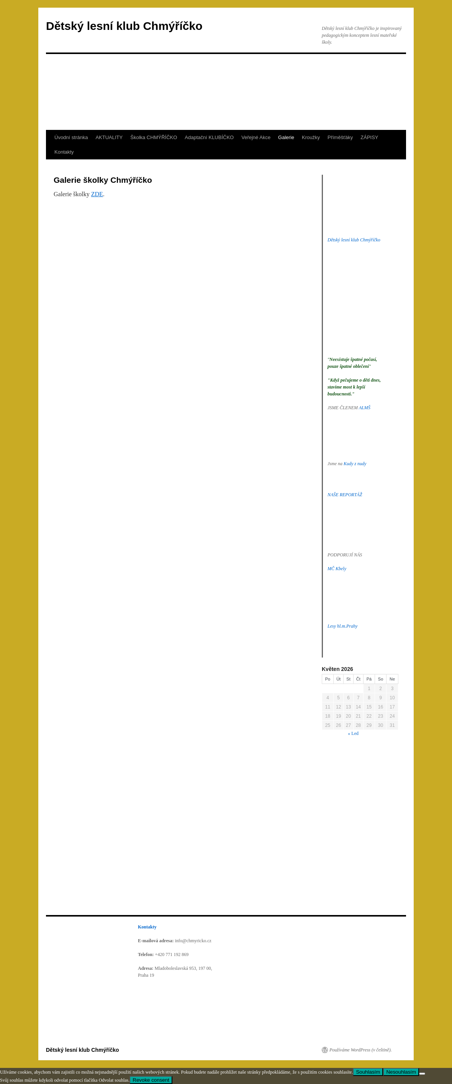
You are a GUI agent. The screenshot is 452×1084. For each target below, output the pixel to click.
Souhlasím (368, 1072)
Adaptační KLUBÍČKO (209, 137)
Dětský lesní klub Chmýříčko (124, 26)
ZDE (97, 194)
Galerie (286, 137)
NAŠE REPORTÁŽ (345, 494)
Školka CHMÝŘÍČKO (153, 137)
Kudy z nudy (355, 463)
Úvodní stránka (71, 137)
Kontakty (64, 152)
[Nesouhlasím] (422, 1074)
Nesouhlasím (401, 1072)
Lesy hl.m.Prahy (342, 626)
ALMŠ (364, 407)
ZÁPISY (369, 137)
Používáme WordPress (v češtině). (360, 1050)
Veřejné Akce (255, 137)
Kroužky (311, 137)
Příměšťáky (340, 137)
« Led (353, 733)
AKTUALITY (109, 137)
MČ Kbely (337, 568)
